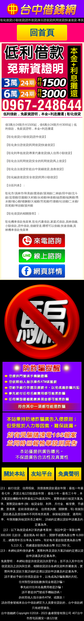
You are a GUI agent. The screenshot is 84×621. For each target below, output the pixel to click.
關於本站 (14, 474)
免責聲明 (68, 474)
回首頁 (42, 32)
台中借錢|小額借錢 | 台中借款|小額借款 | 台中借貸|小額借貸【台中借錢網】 (42, 9)
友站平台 (41, 474)
